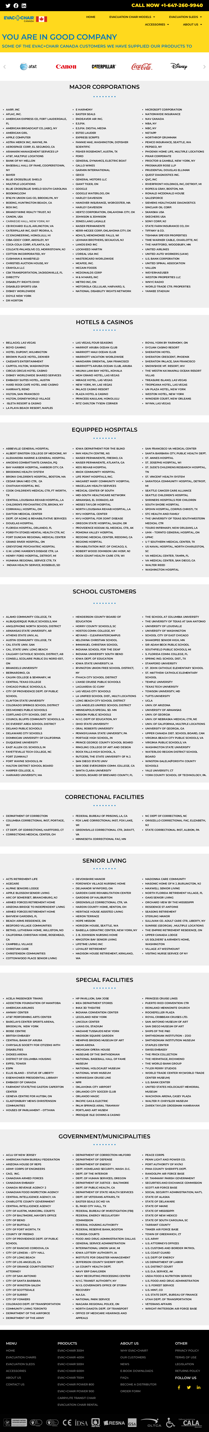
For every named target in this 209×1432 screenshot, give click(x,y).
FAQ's (124, 1380)
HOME (90, 17)
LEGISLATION (184, 1366)
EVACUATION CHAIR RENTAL (78, 1407)
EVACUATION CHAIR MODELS (132, 17)
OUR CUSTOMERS (133, 1360)
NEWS (124, 1366)
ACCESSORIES (157, 24)
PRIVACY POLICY (187, 1353)
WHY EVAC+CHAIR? (134, 1353)
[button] (4, 66)
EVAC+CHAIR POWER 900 (76, 1394)
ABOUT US (192, 24)
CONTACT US (15, 1387)
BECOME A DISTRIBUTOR (138, 1387)
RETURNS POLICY (187, 1373)
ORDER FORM (130, 1394)
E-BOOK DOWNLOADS (136, 1373)
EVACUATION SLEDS (185, 17)
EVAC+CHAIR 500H (71, 1366)
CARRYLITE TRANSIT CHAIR (77, 1400)
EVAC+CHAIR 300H (71, 1353)
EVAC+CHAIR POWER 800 (76, 1387)
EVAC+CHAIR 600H (71, 1373)
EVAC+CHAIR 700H (71, 1380)
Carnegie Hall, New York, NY (28, 221)
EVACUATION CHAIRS (21, 1360)
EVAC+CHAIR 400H (71, 1360)
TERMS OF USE (185, 1360)
